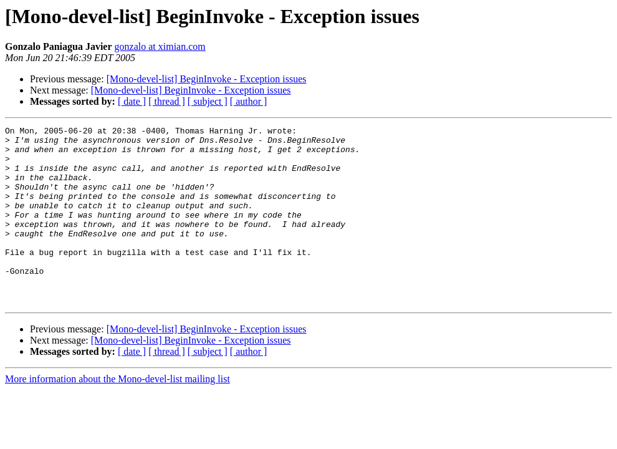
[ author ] (248, 101)
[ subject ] (207, 101)
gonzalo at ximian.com (160, 46)
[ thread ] (166, 101)
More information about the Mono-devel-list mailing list (117, 414)
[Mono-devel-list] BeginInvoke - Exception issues (207, 79)
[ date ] (132, 101)
